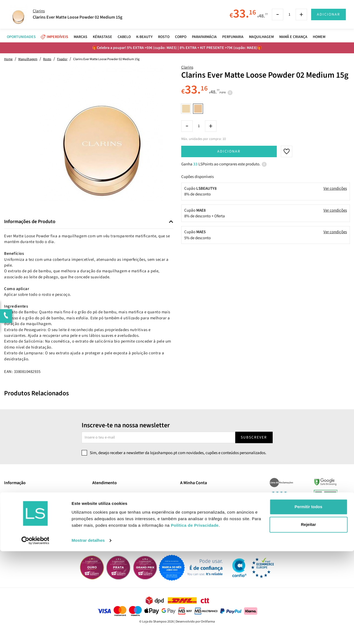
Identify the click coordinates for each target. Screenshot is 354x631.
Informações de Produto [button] (29, 221)
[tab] (88, 222)
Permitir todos (308, 586)
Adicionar (228, 151)
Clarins (187, 67)
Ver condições (335, 188)
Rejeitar (308, 604)
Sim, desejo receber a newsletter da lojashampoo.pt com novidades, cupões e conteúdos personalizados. (178, 453)
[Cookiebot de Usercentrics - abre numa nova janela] (35, 620)
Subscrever (254, 437)
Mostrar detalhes (88, 620)
